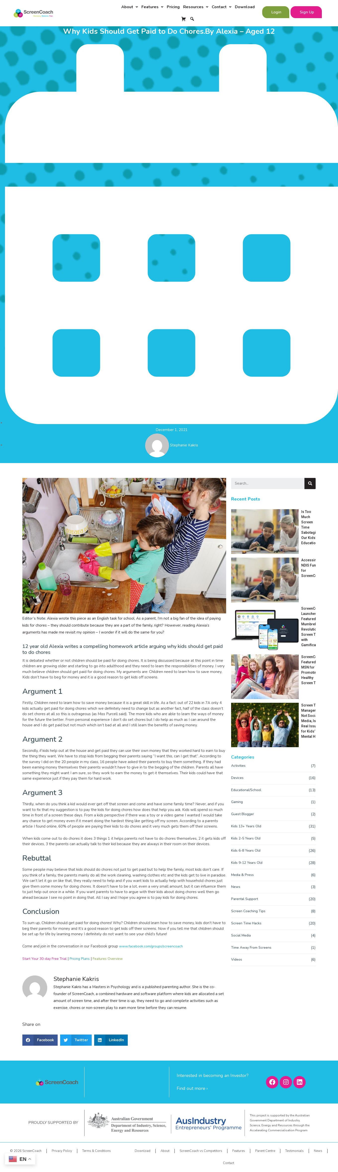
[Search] (310, 483)
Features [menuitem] (238, 1151)
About (129, 7)
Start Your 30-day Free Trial (45, 958)
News (236, 729)
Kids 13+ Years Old (247, 669)
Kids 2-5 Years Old (246, 680)
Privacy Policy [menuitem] (62, 1151)
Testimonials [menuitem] (294, 1151)
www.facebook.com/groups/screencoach (153, 946)
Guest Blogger (243, 656)
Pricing (173, 7)
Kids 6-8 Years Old (246, 693)
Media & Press (243, 717)
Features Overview (113, 958)
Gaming (237, 644)
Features (152, 7)
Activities (239, 608)
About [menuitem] (165, 1151)
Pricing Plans (83, 958)
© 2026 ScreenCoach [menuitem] (26, 1151)
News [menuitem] (318, 1151)
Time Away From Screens (252, 790)
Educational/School (247, 632)
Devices (237, 620)
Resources (195, 7)
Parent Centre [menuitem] (265, 1151)
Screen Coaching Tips (248, 753)
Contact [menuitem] (228, 1163)
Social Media (241, 777)
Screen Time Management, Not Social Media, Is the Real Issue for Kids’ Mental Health (283, 582)
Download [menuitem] (142, 1151)
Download (245, 7)
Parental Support (245, 741)
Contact (221, 7)
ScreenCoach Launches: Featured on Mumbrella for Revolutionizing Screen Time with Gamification (282, 547)
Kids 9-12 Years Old (247, 705)
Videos (237, 802)
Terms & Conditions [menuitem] (96, 1151)
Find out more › (192, 1088)
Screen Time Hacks (247, 765)
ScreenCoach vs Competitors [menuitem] (201, 1151)
